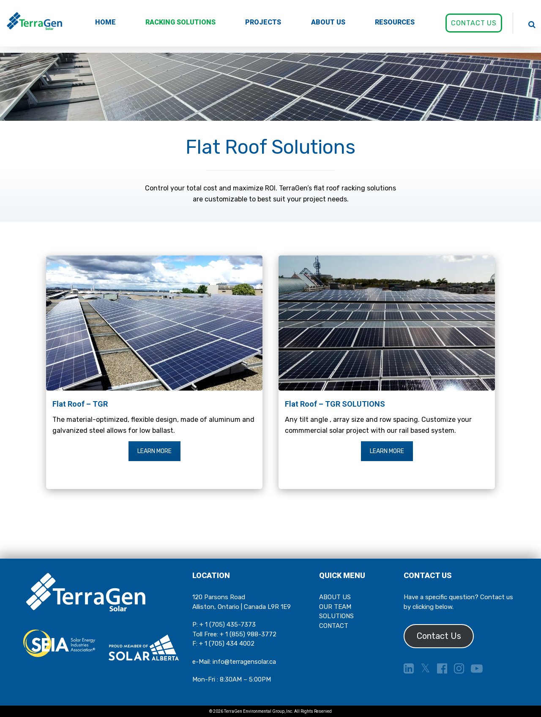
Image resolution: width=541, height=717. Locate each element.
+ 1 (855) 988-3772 (248, 634)
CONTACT (333, 626)
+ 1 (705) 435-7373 (227, 624)
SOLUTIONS (336, 616)
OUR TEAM (335, 607)
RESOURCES (395, 22)
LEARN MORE (154, 451)
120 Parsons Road (218, 597)
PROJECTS (263, 22)
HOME (105, 22)
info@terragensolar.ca (244, 661)
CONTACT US (474, 23)
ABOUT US (328, 22)
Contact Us (439, 636)
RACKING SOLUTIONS (180, 22)
